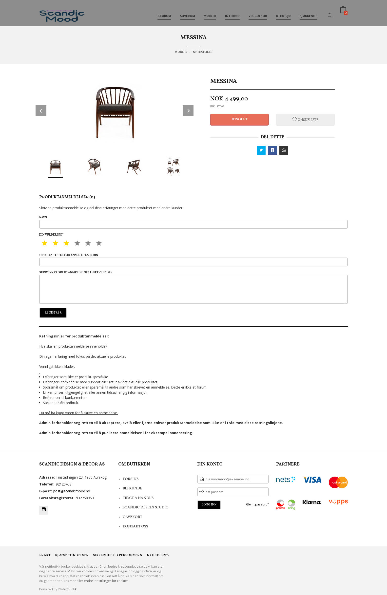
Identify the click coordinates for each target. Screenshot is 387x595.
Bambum (164, 12)
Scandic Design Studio (146, 507)
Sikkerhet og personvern (117, 555)
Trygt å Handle (138, 498)
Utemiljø (283, 12)
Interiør (232, 12)
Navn (193, 222)
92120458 (64, 484)
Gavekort (132, 517)
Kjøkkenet (308, 12)
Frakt (45, 555)
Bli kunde (132, 488)
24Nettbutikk (67, 589)
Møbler (210, 12)
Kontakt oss (135, 526)
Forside (130, 479)
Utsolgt (240, 119)
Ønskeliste (305, 119)
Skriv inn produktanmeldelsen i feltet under (193, 287)
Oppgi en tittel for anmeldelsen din (193, 259)
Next (188, 110)
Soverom (187, 12)
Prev (41, 110)
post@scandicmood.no (71, 491)
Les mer (70, 580)
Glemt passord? (257, 504)
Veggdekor (258, 12)
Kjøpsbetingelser (72, 555)
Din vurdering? (51, 235)
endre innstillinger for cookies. (106, 580)
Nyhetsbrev (158, 555)
